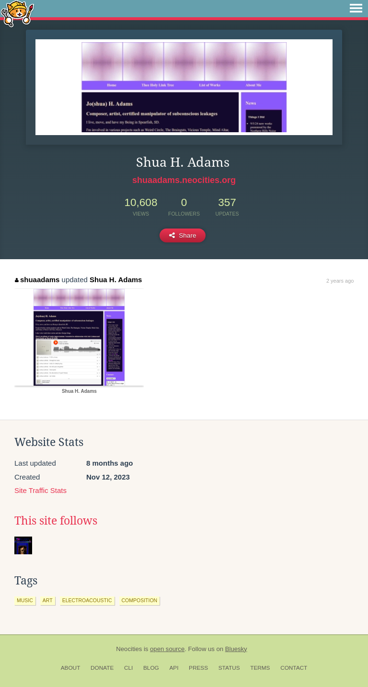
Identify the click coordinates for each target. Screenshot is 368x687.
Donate (102, 667)
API (173, 667)
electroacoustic (87, 600)
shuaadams (37, 279)
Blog (151, 667)
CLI (128, 667)
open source (167, 649)
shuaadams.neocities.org (184, 180)
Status (229, 667)
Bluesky (236, 649)
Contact (293, 667)
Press (198, 667)
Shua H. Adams (116, 279)
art (48, 600)
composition (140, 600)
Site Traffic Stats (40, 490)
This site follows (55, 521)
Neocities (129, 649)
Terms (260, 667)
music (25, 600)
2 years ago (340, 281)
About (70, 667)
